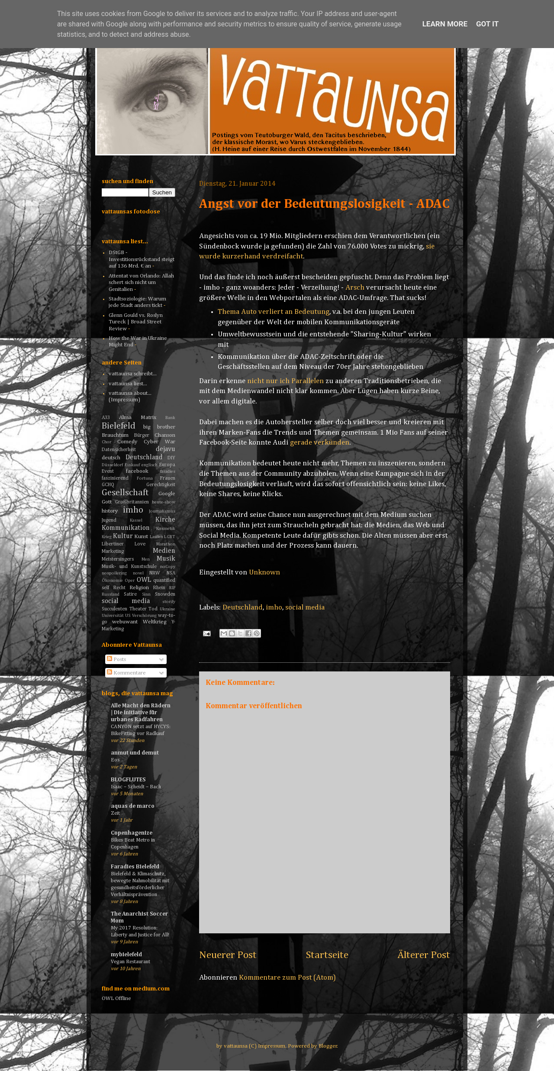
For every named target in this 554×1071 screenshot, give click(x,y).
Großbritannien (132, 502)
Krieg (107, 537)
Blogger (328, 1046)
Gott (107, 502)
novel (138, 573)
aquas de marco (133, 806)
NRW (154, 573)
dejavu (165, 449)
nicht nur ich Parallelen (285, 381)
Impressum (271, 1046)
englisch (150, 465)
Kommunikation (126, 528)
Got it (487, 23)
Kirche (165, 519)
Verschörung (144, 615)
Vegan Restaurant (130, 962)
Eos (115, 760)
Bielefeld (118, 426)
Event (108, 471)
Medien (164, 551)
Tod (153, 609)
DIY (171, 458)
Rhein (159, 587)
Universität (113, 615)
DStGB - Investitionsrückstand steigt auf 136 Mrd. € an (141, 259)
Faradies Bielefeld (135, 867)
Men (146, 559)
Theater (138, 609)
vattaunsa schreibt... (133, 374)
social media (305, 607)
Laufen (156, 537)
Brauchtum (115, 435)
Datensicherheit (119, 449)
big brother (159, 427)
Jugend (109, 520)
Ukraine (167, 609)
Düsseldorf (112, 465)
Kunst (141, 536)
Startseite (327, 955)
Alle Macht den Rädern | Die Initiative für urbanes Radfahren (141, 713)
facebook (137, 471)
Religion (139, 587)
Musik (166, 558)
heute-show (163, 502)
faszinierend (115, 478)
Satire (130, 594)
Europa (167, 465)
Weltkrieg (155, 622)
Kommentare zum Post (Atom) (287, 977)
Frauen (167, 478)
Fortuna (145, 478)
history (110, 511)
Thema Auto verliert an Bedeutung (273, 312)
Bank (170, 418)
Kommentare (126, 673)
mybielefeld (126, 955)
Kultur (123, 536)
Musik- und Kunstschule (129, 566)
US (127, 615)
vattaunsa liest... (128, 384)
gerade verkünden (319, 442)
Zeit (115, 813)
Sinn (146, 594)
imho (274, 607)
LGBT (169, 537)
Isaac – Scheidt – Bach (136, 787)
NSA (171, 573)
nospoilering (114, 573)
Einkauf (132, 465)
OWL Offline (116, 998)
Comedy (127, 442)
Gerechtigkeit (160, 484)
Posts (116, 659)
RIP (172, 588)
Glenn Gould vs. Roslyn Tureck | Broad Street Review (136, 322)
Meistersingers (118, 559)
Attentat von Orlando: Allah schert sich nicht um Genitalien (141, 282)
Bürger (141, 435)
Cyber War (159, 442)
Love (140, 544)
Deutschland (242, 607)
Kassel (136, 520)
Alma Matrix (137, 417)
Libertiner (113, 544)
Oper (130, 580)
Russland (110, 594)
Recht (119, 587)
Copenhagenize (131, 833)
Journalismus (162, 511)
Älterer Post (423, 955)
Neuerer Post (228, 955)
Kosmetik (165, 528)
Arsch (354, 287)
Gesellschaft (125, 492)
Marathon (165, 544)
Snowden (165, 594)
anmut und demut (135, 753)
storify (168, 602)
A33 (106, 417)
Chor (106, 442)
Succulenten (114, 609)
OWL (144, 580)
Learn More (444, 23)
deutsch (111, 458)
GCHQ (108, 484)
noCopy (167, 567)
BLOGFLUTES (128, 780)
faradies (167, 471)
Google (166, 494)
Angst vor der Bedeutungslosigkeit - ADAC (324, 204)
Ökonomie (112, 580)
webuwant (125, 622)
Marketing (113, 551)
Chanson (165, 435)
